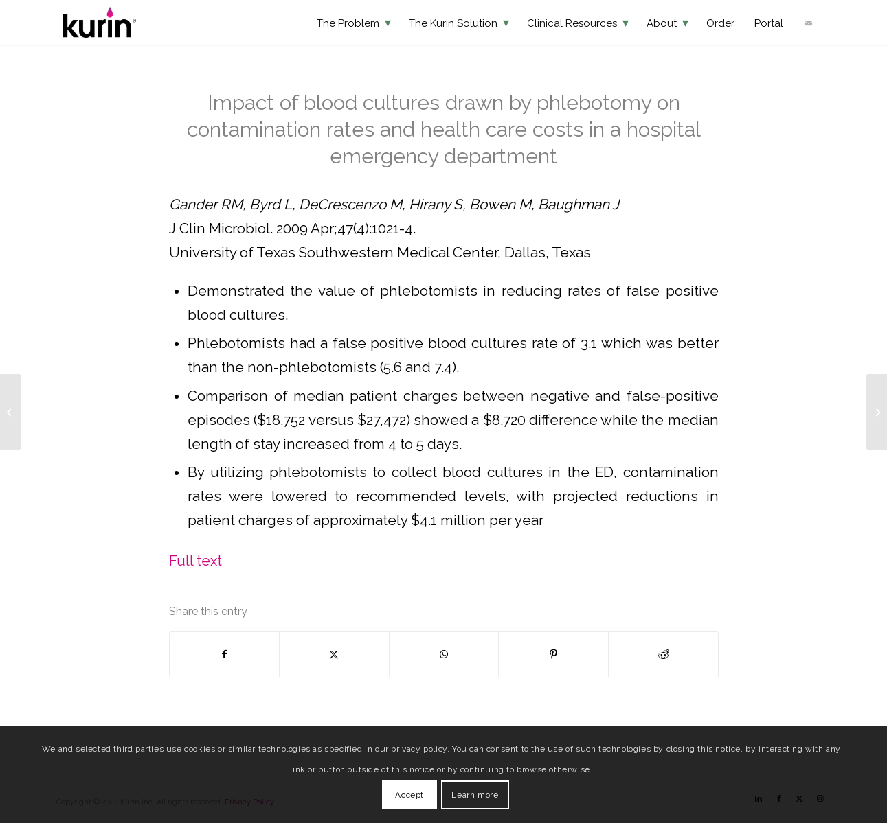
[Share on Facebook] (225, 654)
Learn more (474, 795)
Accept (409, 795)
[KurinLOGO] (99, 22)
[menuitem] (354, 22)
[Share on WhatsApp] (444, 654)
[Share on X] (334, 654)
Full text (195, 561)
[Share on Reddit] (663, 654)
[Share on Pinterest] (553, 654)
